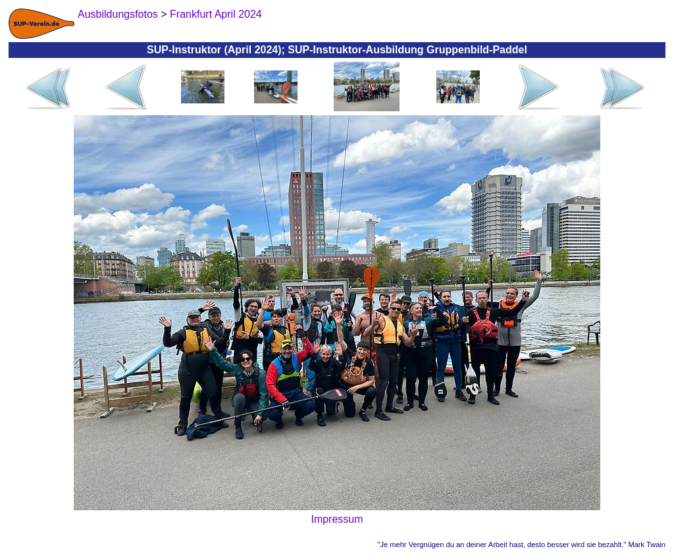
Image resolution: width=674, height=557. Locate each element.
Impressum (337, 519)
